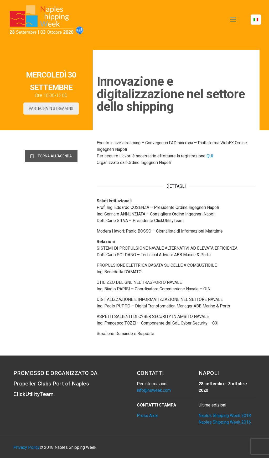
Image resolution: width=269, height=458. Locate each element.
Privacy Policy (26, 447)
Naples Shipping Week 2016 (225, 422)
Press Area (147, 415)
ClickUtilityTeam (33, 394)
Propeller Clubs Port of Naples (51, 383)
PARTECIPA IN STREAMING (51, 108)
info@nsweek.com (154, 390)
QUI (209, 155)
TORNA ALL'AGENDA (51, 156)
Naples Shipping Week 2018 (225, 415)
